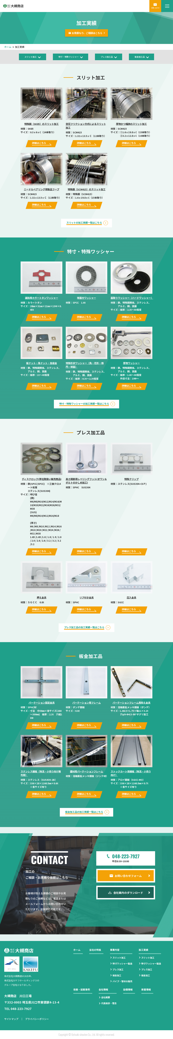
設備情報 (128, 989)
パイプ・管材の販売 (122, 981)
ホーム (7, 47)
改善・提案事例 (81, 989)
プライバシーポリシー (37, 1019)
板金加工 (117, 975)
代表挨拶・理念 (109, 1003)
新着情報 (146, 989)
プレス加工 (118, 969)
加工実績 (143, 949)
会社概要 (105, 997)
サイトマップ (11, 1019)
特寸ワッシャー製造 (122, 963)
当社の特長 (95, 949)
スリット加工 (119, 957)
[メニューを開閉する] (167, 6)
